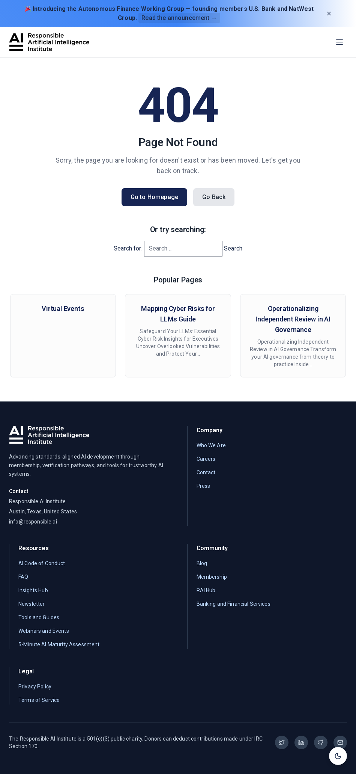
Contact (206, 472)
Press (203, 486)
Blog (202, 563)
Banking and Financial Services (233, 604)
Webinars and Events (43, 631)
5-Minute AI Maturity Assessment (58, 644)
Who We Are (211, 445)
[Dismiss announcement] (329, 14)
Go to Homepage (154, 197)
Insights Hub (33, 590)
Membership (212, 577)
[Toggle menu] (339, 42)
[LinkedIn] (301, 742)
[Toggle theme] (338, 756)
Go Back (213, 197)
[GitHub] (320, 742)
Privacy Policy (34, 686)
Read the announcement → (179, 17)
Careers (206, 459)
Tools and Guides (38, 617)
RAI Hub (206, 590)
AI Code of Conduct (41, 563)
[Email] (340, 742)
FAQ (23, 577)
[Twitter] (281, 742)
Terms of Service (39, 700)
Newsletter (31, 604)
